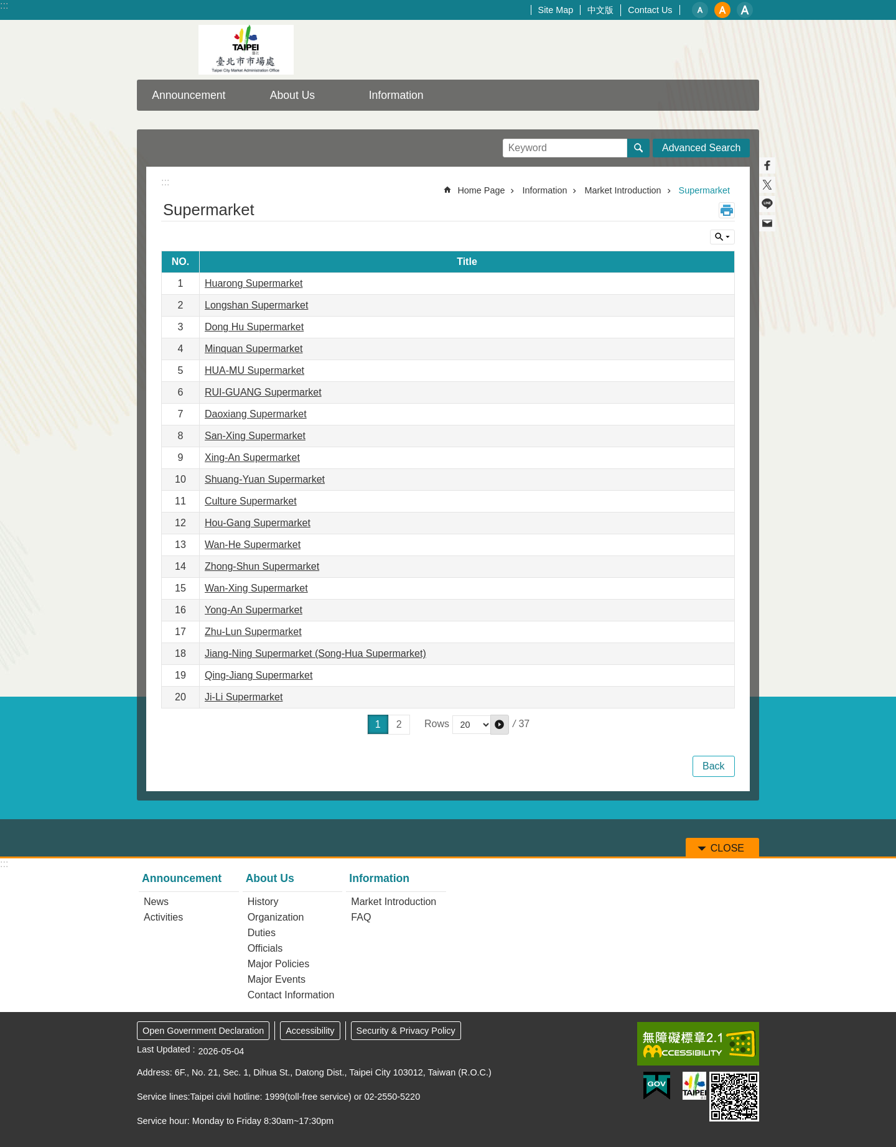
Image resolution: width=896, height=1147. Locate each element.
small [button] (700, 10)
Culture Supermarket (251, 501)
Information (396, 95)
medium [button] (722, 10)
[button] (499, 725)
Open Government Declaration (203, 1031)
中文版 (600, 10)
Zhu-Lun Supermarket (253, 631)
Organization (276, 917)
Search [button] (638, 148)
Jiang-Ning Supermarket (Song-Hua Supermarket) (315, 653)
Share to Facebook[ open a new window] (767, 165)
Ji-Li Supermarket (243, 697)
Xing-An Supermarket (252, 457)
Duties (262, 932)
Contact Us (650, 10)
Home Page (481, 190)
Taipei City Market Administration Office (246, 50)
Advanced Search (701, 147)
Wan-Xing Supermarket (256, 588)
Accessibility (310, 1031)
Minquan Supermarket (253, 348)
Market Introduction (622, 190)
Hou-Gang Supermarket (257, 523)
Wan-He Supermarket (253, 544)
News (156, 901)
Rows (436, 724)
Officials (265, 948)
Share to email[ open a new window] (767, 223)
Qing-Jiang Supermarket (258, 675)
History (263, 901)
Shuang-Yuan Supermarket (265, 479)
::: (4, 5)
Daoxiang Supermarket (256, 414)
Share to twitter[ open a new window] (767, 185)
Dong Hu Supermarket (254, 327)
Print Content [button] (727, 210)
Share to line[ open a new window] (767, 204)
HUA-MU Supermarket (254, 370)
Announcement (188, 95)
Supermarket (704, 190)
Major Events (277, 979)
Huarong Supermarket (253, 283)
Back (713, 766)
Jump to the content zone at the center (6, 6)
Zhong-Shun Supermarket (262, 566)
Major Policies (279, 964)
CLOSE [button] (722, 237)
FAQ (361, 917)
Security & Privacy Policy (406, 1031)
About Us (292, 95)
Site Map (556, 10)
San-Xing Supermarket (255, 435)
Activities (163, 917)
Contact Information (291, 995)
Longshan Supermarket (256, 305)
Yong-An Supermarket (253, 610)
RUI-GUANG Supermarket (263, 392)
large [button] (745, 10)
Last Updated (163, 1049)
